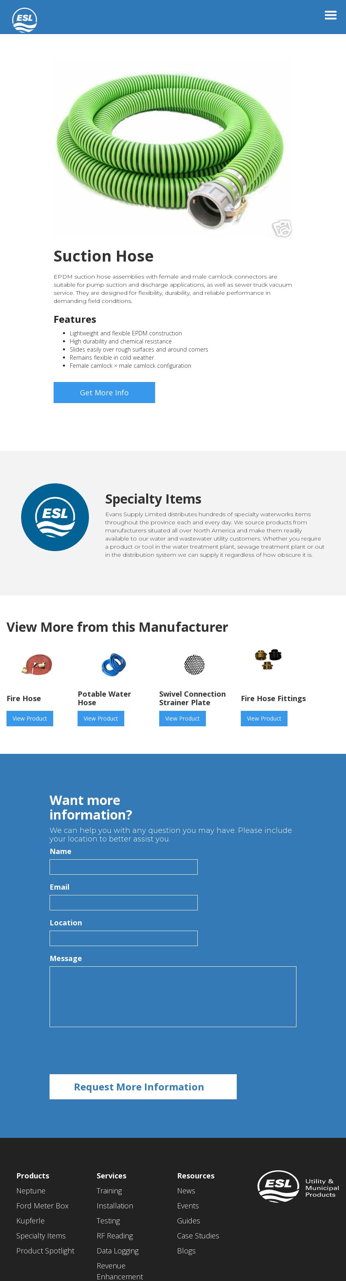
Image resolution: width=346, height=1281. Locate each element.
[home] (18, 16)
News (186, 1190)
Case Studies (198, 1235)
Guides (188, 1220)
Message (66, 958)
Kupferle (30, 1220)
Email (59, 887)
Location (66, 922)
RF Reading (115, 1235)
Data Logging (117, 1250)
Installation (115, 1205)
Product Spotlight (45, 1250)
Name (60, 851)
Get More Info (104, 392)
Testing (108, 1220)
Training (109, 1190)
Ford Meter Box (42, 1205)
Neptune (30, 1190)
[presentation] (111, 1051)
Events (188, 1205)
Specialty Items (41, 1235)
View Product (30, 718)
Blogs (186, 1250)
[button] (330, 15)
